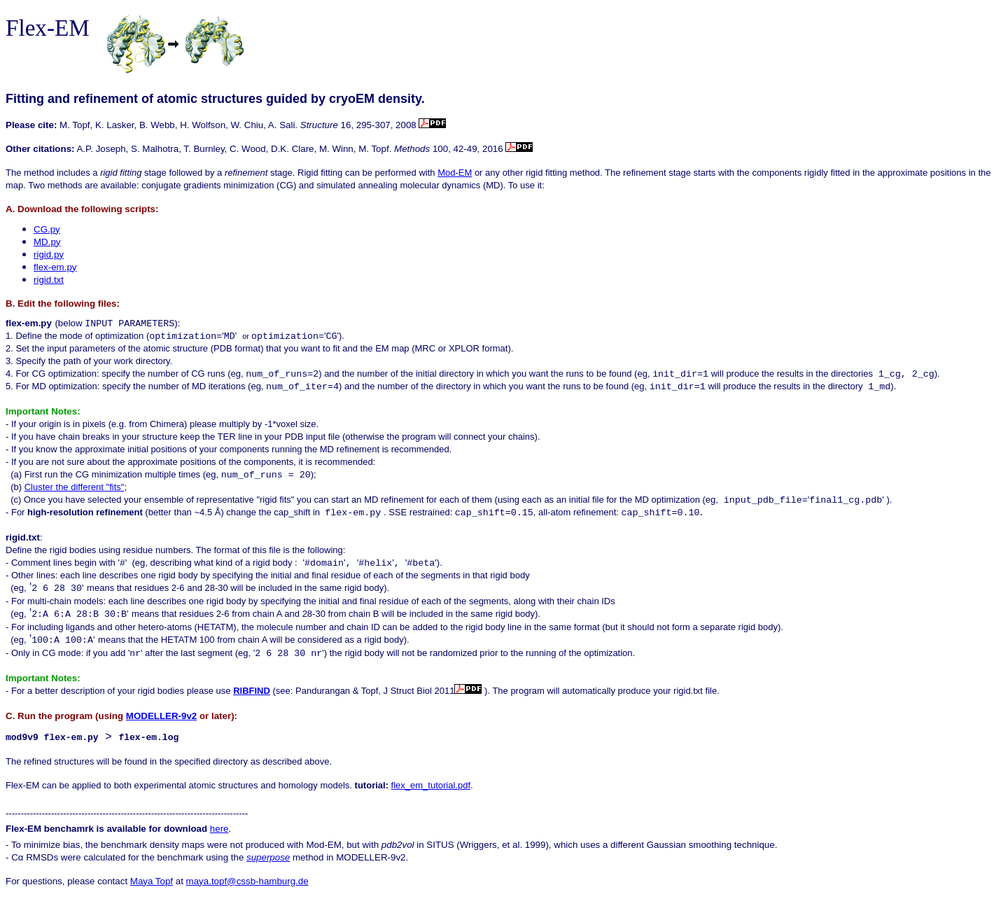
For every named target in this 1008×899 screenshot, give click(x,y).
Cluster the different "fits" (74, 487)
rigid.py (49, 254)
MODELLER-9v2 (161, 716)
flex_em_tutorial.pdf (430, 786)
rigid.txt (49, 279)
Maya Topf (151, 882)
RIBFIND (251, 690)
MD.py (47, 242)
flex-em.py (55, 267)
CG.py (47, 229)
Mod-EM (455, 172)
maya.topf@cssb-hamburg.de (247, 882)
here (219, 829)
